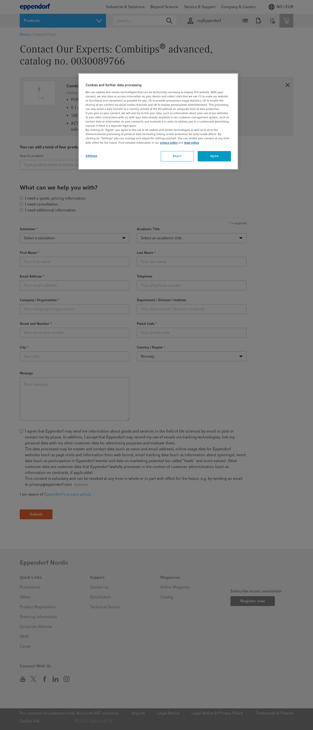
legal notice (191, 142)
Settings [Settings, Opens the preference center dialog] (91, 155)
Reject (177, 156)
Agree (214, 156)
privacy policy (169, 142)
